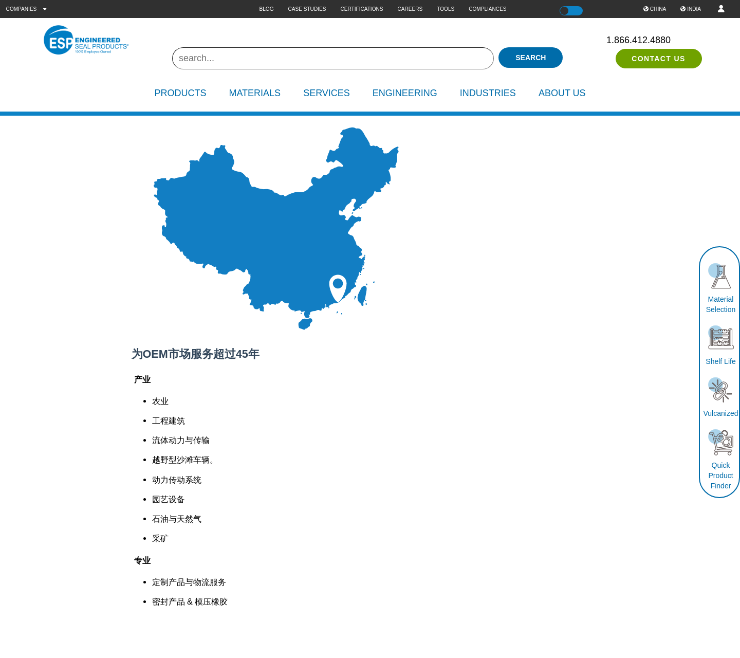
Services (326, 93)
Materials (255, 93)
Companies (26, 9)
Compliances (487, 9)
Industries (488, 93)
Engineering (405, 93)
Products (180, 93)
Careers (410, 9)
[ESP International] (103, 40)
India (690, 9)
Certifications (361, 9)
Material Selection (721, 299)
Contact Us (659, 58)
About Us (562, 93)
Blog (266, 9)
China (654, 9)
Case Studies (307, 9)
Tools (445, 9)
